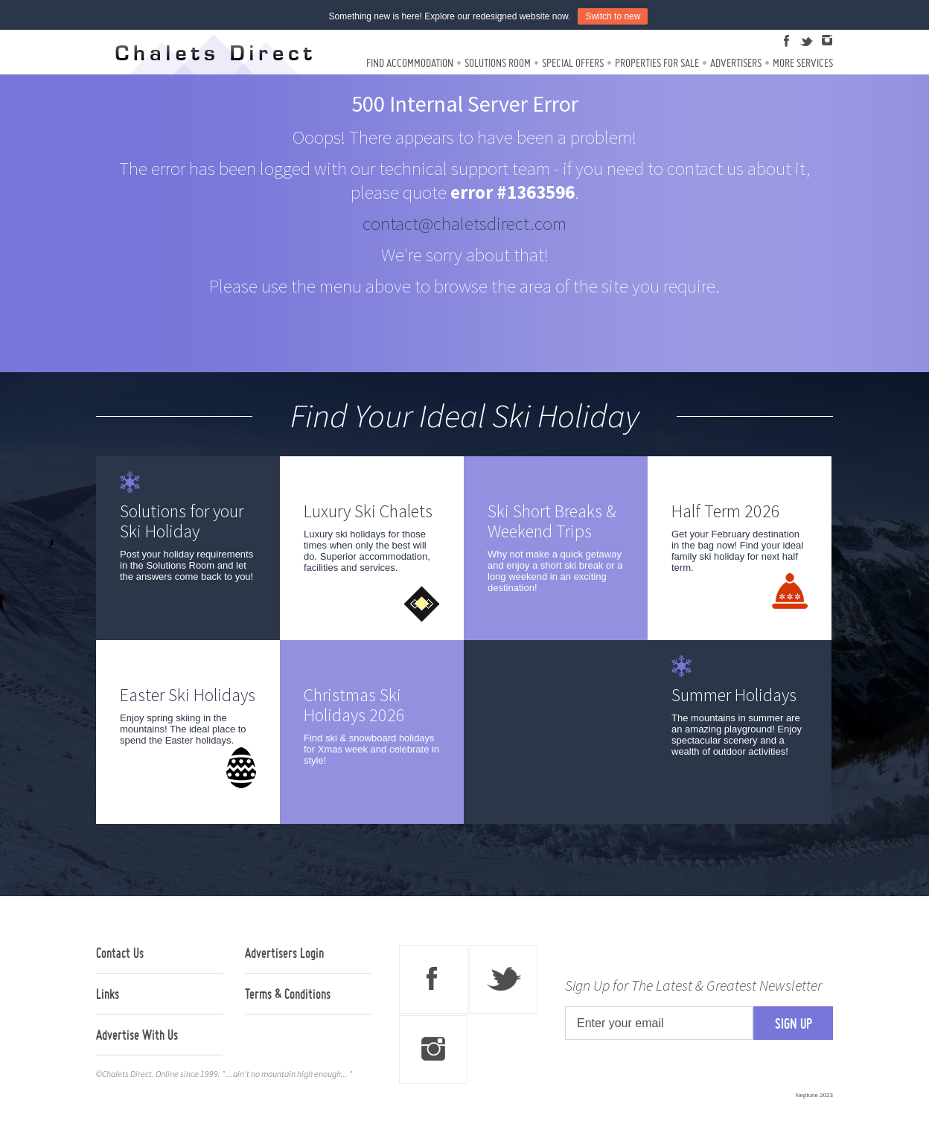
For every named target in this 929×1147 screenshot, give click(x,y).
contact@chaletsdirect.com (464, 223)
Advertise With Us (137, 1034)
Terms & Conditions (288, 993)
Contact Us (120, 953)
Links (107, 993)
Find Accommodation (409, 63)
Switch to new (612, 16)
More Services (803, 63)
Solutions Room (497, 63)
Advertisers (736, 63)
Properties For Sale (657, 63)
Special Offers (573, 63)
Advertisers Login (284, 953)
